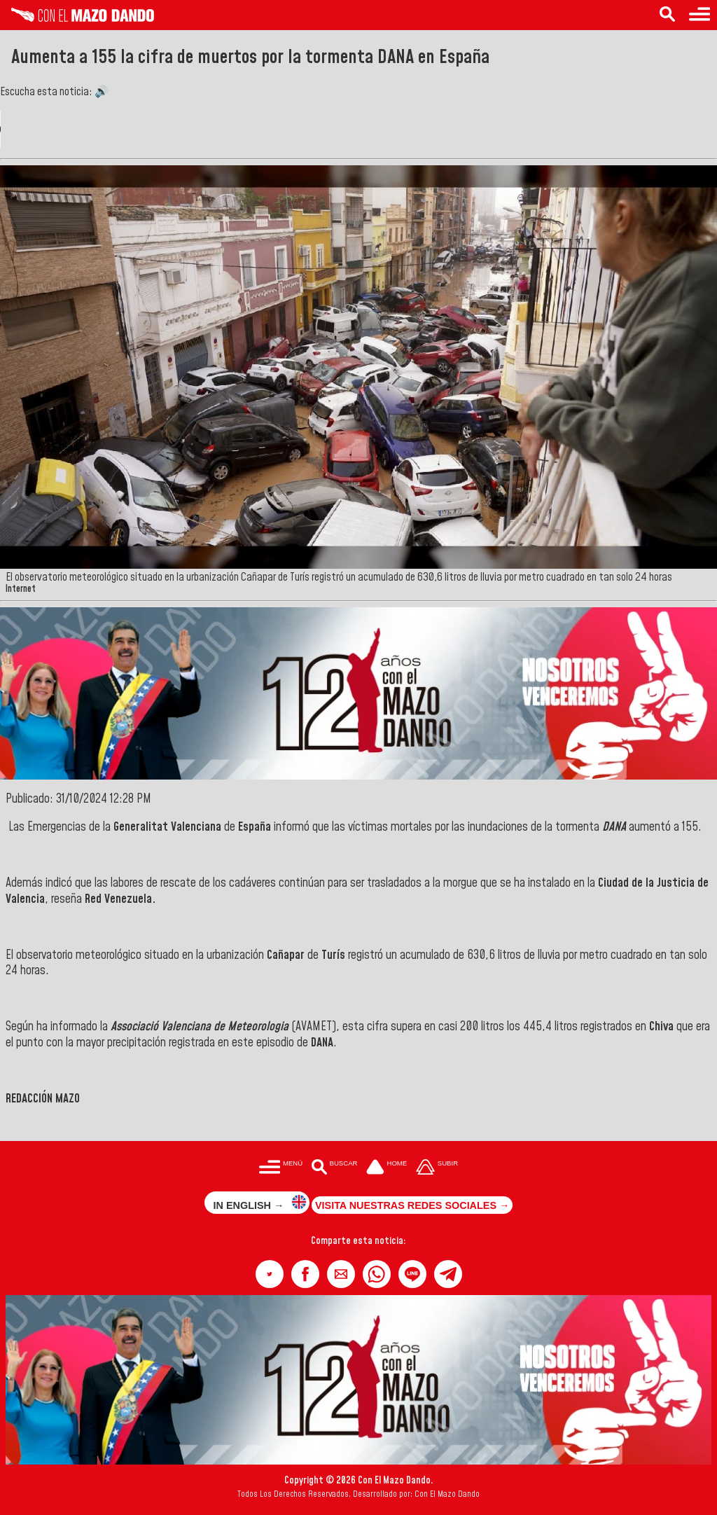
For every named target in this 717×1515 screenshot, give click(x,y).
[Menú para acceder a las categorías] (699, 15)
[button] (270, 1274)
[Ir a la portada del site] (386, 1168)
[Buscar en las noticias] (667, 15)
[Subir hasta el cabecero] (436, 1168)
